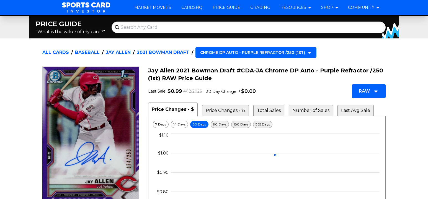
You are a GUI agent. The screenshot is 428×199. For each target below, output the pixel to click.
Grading (260, 7)
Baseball (87, 52)
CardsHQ (191, 7)
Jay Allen (118, 52)
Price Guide (226, 7)
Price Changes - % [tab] (225, 110)
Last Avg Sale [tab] (355, 110)
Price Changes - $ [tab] (173, 109)
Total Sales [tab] (269, 110)
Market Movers (152, 7)
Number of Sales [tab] (310, 110)
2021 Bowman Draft (163, 52)
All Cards (55, 52)
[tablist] (267, 109)
